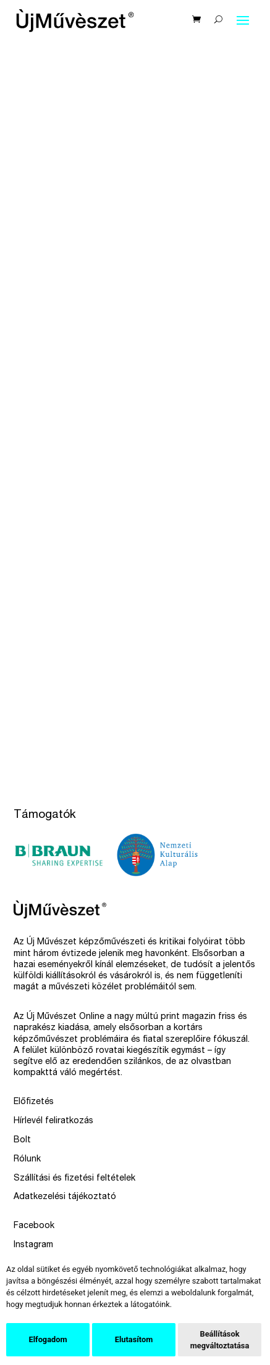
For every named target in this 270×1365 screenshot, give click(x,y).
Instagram (33, 1245)
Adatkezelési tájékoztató (65, 1197)
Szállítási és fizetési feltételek (74, 1178)
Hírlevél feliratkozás (53, 1121)
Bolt (22, 1140)
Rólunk (27, 1159)
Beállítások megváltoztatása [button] (220, 1339)
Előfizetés (34, 1102)
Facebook (34, 1226)
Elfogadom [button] (47, 1339)
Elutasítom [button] (134, 1339)
